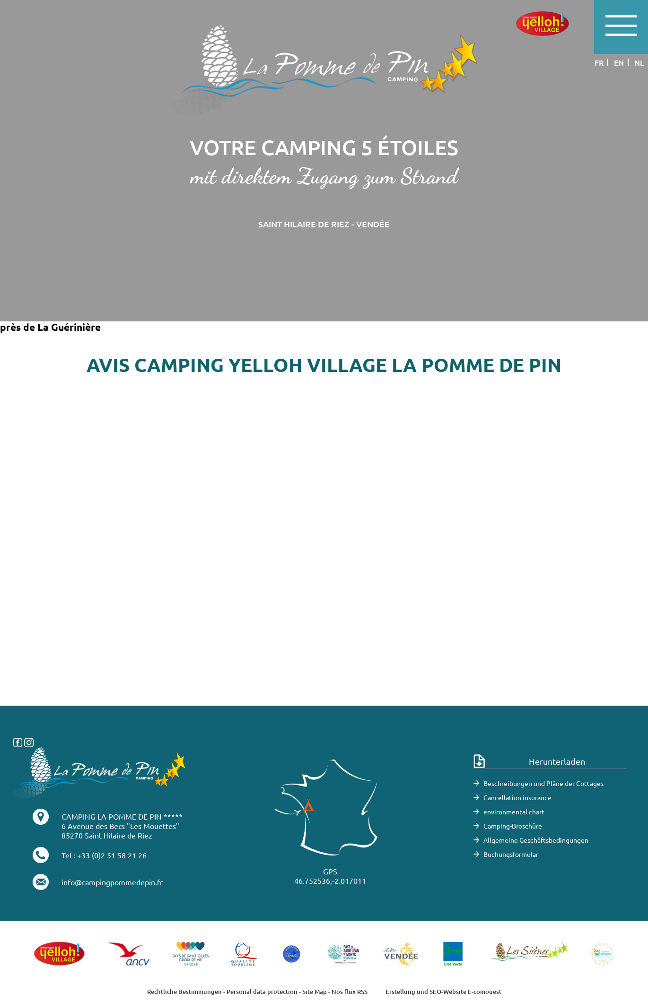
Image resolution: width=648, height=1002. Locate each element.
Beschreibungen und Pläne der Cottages (543, 783)
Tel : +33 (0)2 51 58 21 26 (104, 855)
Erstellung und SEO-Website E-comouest (443, 991)
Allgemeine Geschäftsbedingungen (535, 840)
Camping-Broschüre (512, 825)
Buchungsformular (510, 854)
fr (599, 62)
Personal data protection (262, 991)
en (619, 62)
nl (639, 62)
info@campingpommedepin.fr (112, 882)
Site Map (314, 991)
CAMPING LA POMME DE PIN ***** (122, 816)
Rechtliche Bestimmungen (184, 991)
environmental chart (513, 811)
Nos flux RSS (350, 991)
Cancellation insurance (517, 797)
